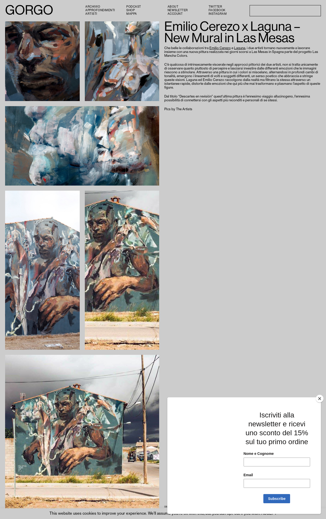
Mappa (131, 13)
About (173, 6)
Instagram (218, 13)
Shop (130, 10)
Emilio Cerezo (220, 48)
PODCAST (133, 6)
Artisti (91, 13)
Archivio (92, 6)
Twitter (215, 6)
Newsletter (178, 10)
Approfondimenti (100, 10)
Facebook (217, 10)
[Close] (319, 398)
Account (175, 13)
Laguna (239, 48)
